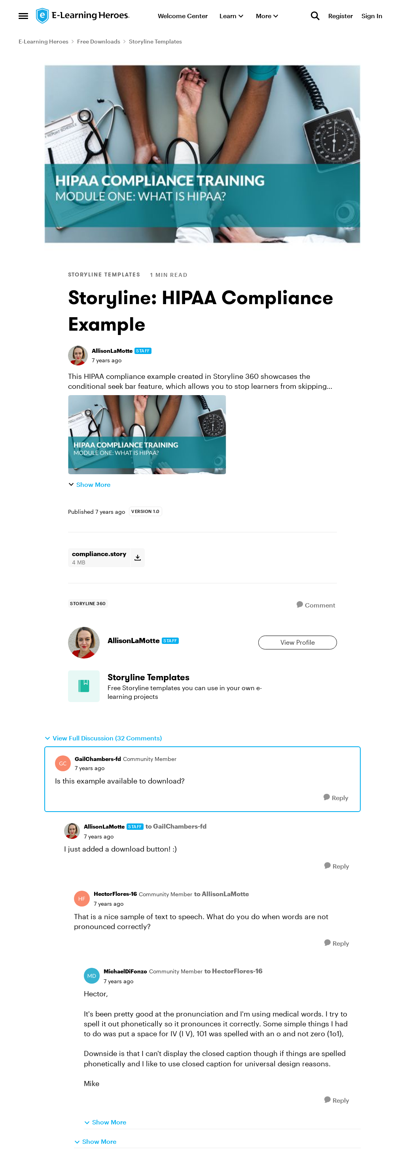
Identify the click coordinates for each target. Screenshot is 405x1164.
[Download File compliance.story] (137, 557)
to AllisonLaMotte (221, 893)
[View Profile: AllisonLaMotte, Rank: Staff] (78, 355)
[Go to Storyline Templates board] (84, 686)
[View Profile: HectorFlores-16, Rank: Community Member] (82, 899)
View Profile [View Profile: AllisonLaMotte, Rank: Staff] (297, 642)
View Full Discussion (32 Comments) (103, 738)
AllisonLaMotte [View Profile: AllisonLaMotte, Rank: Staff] (112, 350)
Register (340, 15)
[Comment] (316, 605)
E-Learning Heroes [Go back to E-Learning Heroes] (43, 41)
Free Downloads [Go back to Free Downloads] (98, 41)
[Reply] (336, 797)
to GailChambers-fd (176, 826)
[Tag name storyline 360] (88, 603)
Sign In (371, 15)
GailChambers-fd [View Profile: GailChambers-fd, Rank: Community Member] (98, 758)
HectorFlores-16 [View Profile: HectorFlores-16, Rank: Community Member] (115, 893)
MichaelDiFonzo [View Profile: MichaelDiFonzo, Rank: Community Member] (125, 971)
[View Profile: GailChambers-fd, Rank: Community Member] (63, 763)
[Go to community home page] (83, 16)
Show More (89, 484)
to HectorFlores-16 (233, 971)
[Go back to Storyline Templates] (188, 677)
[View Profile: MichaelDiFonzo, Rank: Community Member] (92, 976)
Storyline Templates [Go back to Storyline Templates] (155, 41)
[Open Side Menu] (23, 16)
